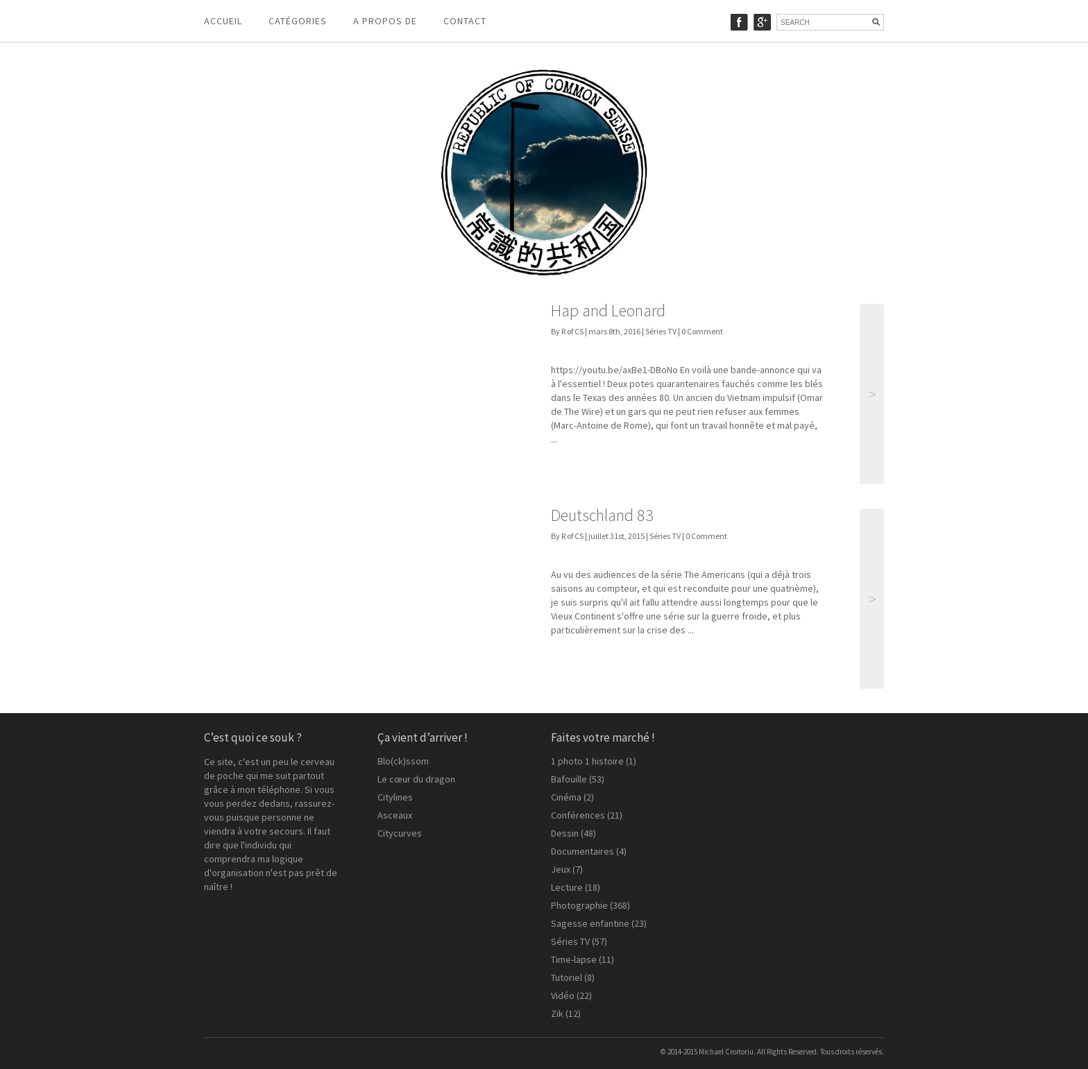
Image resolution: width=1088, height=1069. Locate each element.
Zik (557, 1013)
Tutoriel (566, 977)
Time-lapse (574, 959)
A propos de (385, 21)
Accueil (223, 21)
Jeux (560, 869)
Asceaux (394, 815)
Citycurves (399, 833)
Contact (464, 21)
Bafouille (569, 779)
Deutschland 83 (602, 515)
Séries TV (661, 331)
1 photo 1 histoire (587, 761)
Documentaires (582, 851)
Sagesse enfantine (590, 923)
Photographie (579, 905)
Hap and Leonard (608, 310)
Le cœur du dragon (416, 779)
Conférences (578, 815)
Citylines (395, 797)
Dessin (565, 833)
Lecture (567, 887)
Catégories (298, 21)
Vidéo (563, 995)
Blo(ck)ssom (403, 761)
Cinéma (566, 797)
